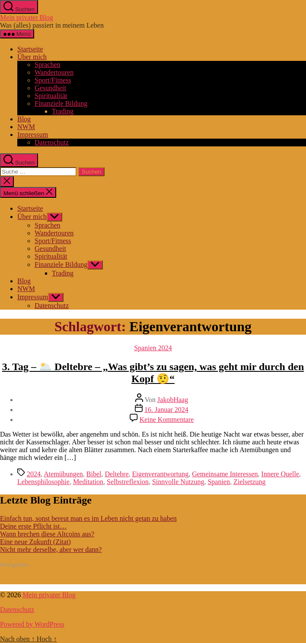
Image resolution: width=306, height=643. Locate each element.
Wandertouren (54, 72)
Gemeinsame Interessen (225, 474)
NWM (26, 126)
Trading (62, 111)
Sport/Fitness (53, 80)
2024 (34, 474)
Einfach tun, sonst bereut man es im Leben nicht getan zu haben (88, 518)
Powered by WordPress (32, 624)
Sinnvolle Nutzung (178, 481)
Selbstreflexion (128, 481)
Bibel (94, 474)
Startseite (30, 49)
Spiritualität (51, 95)
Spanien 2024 (153, 348)
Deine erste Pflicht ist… (33, 526)
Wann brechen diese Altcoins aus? (47, 534)
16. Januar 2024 (166, 409)
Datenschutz (52, 142)
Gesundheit (50, 88)
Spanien (218, 481)
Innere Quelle (280, 474)
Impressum (32, 134)
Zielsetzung (249, 481)
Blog (24, 119)
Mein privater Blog (26, 17)
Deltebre (116, 474)
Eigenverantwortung (160, 474)
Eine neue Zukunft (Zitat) (35, 541)
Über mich (32, 56)
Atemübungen (63, 474)
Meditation (88, 481)
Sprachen (48, 64)
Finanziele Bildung (61, 103)
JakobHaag (172, 399)
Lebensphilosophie (43, 481)
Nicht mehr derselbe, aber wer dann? (51, 549)
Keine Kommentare (167, 419)
